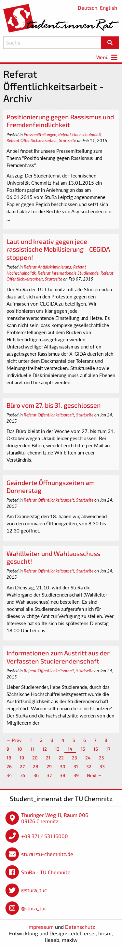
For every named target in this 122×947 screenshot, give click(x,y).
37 (49, 775)
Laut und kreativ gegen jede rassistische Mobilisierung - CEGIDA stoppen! (58, 249)
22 (61, 757)
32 (88, 766)
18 (9, 757)
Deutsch (87, 8)
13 (57, 749)
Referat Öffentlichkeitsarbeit (32, 140)
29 (49, 766)
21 (48, 757)
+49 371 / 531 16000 (44, 836)
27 (22, 766)
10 (19, 749)
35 (22, 775)
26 (9, 766)
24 (88, 757)
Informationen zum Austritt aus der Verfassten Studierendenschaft (58, 656)
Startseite (67, 140)
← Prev (14, 740)
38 (62, 775)
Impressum (40, 927)
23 (74, 757)
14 (70, 749)
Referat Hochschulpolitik (80, 134)
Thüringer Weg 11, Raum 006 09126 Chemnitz (54, 818)
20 (35, 757)
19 (22, 757)
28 (35, 766)
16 (95, 749)
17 (108, 749)
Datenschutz (80, 927)
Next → (94, 775)
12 (44, 749)
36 (36, 775)
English (108, 8)
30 (62, 766)
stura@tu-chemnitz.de (47, 854)
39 (76, 775)
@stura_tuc (34, 890)
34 (9, 775)
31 (76, 766)
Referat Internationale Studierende (68, 273)
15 (83, 749)
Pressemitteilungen (40, 134)
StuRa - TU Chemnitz (45, 872)
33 (102, 766)
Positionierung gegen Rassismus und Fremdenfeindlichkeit (60, 120)
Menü (107, 57)
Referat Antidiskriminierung (47, 267)
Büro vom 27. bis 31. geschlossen (54, 405)
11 (32, 749)
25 (101, 757)
